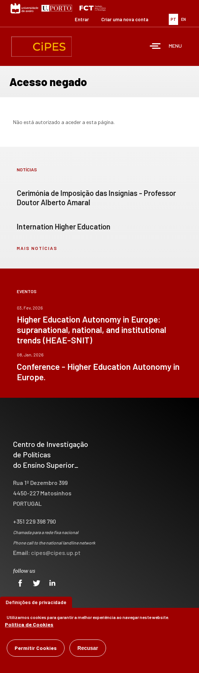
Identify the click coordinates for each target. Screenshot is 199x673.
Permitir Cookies (36, 650)
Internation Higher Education (64, 226)
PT (173, 19)
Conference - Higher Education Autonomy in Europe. (98, 371)
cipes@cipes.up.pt (56, 552)
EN (183, 19)
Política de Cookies (29, 626)
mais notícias (37, 248)
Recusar (87, 650)
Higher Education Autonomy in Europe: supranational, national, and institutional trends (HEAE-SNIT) (91, 329)
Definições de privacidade (36, 604)
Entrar (82, 19)
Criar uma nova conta (124, 19)
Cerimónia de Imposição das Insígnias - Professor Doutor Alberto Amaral (96, 197)
